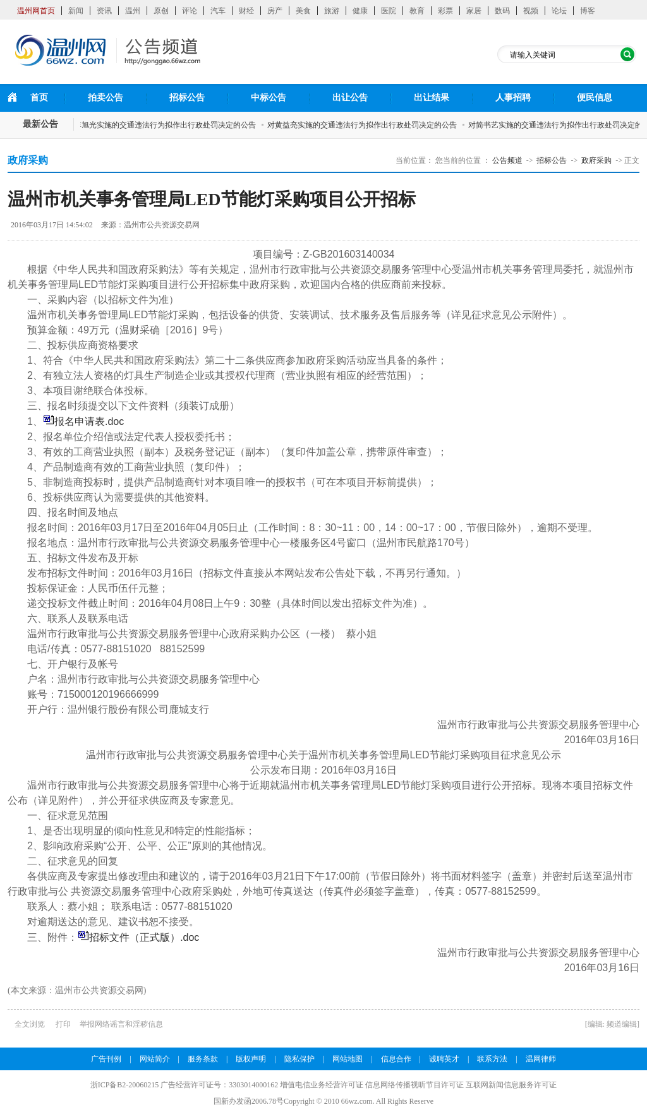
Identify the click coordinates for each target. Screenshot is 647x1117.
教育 (417, 10)
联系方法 (492, 1058)
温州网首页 (36, 10)
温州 (132, 10)
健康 (360, 10)
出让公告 (350, 97)
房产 (274, 10)
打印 (63, 1024)
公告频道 (507, 160)
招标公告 (187, 97)
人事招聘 (513, 97)
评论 (189, 10)
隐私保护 (299, 1058)
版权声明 (251, 1058)
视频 (530, 10)
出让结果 (431, 97)
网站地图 (347, 1058)
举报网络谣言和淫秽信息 (121, 1024)
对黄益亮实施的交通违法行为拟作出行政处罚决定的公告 (365, 125)
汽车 (218, 10)
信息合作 (396, 1058)
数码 (502, 10)
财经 (246, 10)
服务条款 (203, 1058)
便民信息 (594, 97)
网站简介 (155, 1058)
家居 (473, 10)
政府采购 (596, 160)
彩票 (445, 10)
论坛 (559, 10)
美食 (303, 10)
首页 (39, 97)
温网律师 (541, 1058)
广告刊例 (106, 1058)
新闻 (75, 10)
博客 (587, 10)
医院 (388, 10)
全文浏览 (30, 1024)
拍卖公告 (105, 97)
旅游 (331, 10)
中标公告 (268, 97)
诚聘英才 (444, 1058)
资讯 (104, 10)
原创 (161, 10)
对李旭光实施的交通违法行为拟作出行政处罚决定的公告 (164, 125)
